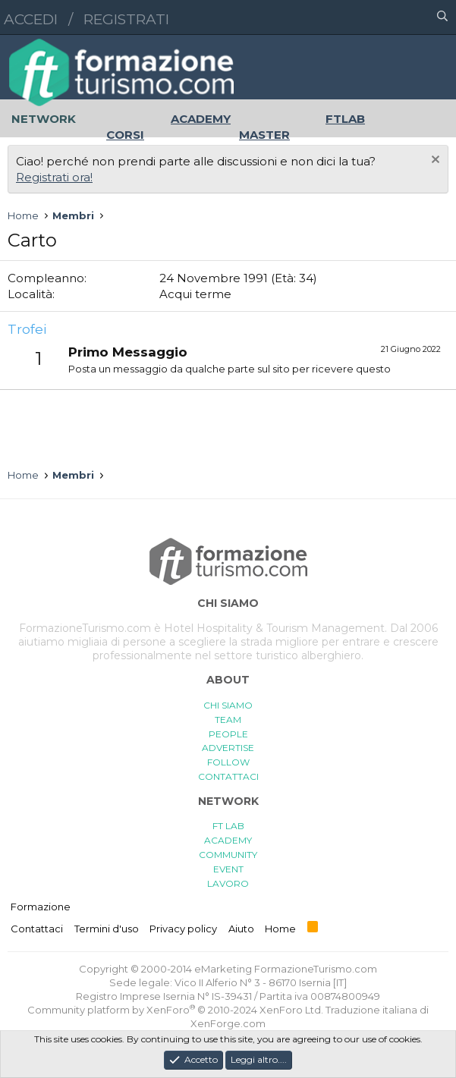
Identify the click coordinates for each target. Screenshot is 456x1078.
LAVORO (228, 883)
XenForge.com (228, 1023)
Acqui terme (195, 294)
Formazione (41, 906)
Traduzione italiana (371, 1010)
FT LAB (228, 825)
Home (280, 928)
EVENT (228, 869)
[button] (376, 17)
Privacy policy (183, 928)
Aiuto (241, 928)
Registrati (126, 19)
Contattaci (37, 928)
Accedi (31, 19)
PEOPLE (228, 734)
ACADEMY (228, 840)
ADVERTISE (228, 747)
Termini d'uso (106, 928)
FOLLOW (228, 762)
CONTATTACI (228, 776)
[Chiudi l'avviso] (433, 161)
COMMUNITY (228, 854)
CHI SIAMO (228, 705)
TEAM (228, 719)
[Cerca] (442, 17)
